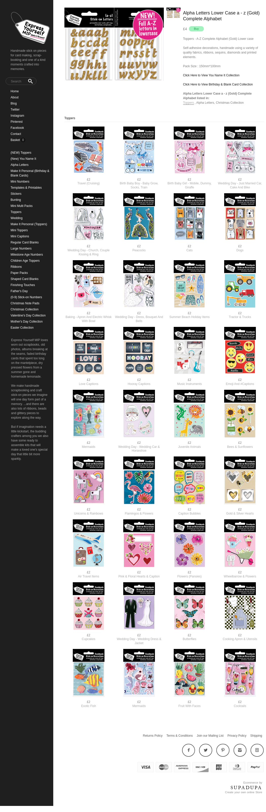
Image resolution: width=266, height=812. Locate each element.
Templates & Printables (26, 187)
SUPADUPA (246, 787)
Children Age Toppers (25, 260)
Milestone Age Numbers (27, 254)
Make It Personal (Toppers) (29, 224)
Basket (16, 140)
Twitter (15, 109)
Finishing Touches (23, 285)
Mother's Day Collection (27, 321)
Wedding (17, 218)
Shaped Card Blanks (25, 279)
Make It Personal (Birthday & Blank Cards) (30, 173)
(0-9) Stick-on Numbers (26, 297)
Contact (16, 134)
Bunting (16, 200)
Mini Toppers (19, 230)
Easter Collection (22, 327)
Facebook (17, 128)
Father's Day (19, 291)
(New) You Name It (23, 159)
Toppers (16, 212)
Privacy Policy (236, 735)
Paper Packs (19, 273)
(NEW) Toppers (21, 152)
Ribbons (16, 267)
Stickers (16, 194)
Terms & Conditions (179, 735)
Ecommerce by (252, 782)
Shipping (256, 735)
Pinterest (17, 121)
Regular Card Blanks (25, 242)
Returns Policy (153, 735)
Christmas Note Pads (25, 303)
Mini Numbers (20, 181)
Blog (14, 103)
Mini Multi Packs (22, 206)
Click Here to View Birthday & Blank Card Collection (218, 84)
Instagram (17, 115)
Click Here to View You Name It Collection (211, 75)
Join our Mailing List (210, 735)
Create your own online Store (243, 792)
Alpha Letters (20, 165)
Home (15, 91)
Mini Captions (20, 236)
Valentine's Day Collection (28, 315)
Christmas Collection (25, 309)
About (15, 97)
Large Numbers (21, 248)
